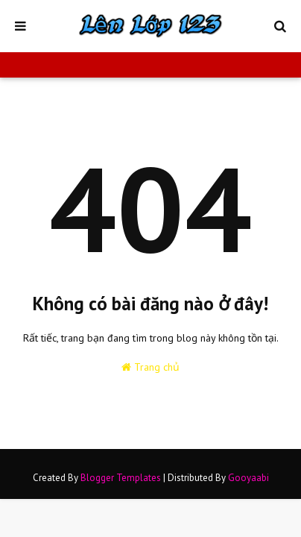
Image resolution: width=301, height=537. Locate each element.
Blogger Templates (120, 477)
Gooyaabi (248, 477)
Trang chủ (150, 367)
